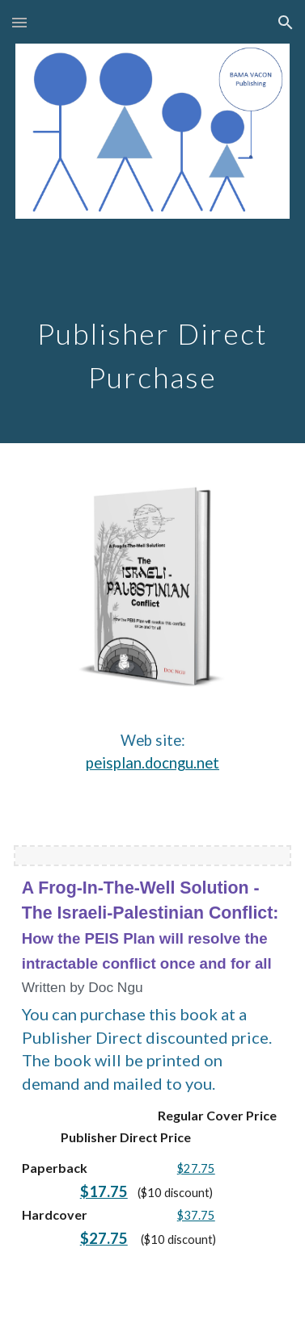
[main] (152, 329)
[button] (19, 22)
